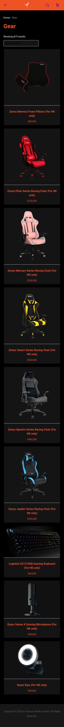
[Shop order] (21, 43)
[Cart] (57, 5)
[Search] (48, 5)
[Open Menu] (5, 5)
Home (6, 17)
